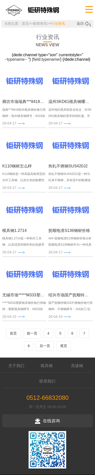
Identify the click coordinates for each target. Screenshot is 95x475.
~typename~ (16, 59)
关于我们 (16, 366)
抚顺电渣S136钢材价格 (69, 230)
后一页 (45, 346)
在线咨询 (47, 421)
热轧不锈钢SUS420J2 (68, 166)
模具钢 (47, 366)
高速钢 (77, 366)
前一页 (32, 333)
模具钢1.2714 (14, 230)
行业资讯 (58, 23)
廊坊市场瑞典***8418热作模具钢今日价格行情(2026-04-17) (23, 101)
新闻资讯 (40, 23)
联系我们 (47, 381)
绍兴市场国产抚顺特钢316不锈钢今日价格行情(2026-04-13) (69, 295)
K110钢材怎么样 (17, 166)
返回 (84, 23)
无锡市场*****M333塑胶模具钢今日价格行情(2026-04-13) (23, 295)
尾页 (63, 346)
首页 (25, 23)
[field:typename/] (46, 59)
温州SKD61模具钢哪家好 (69, 101)
